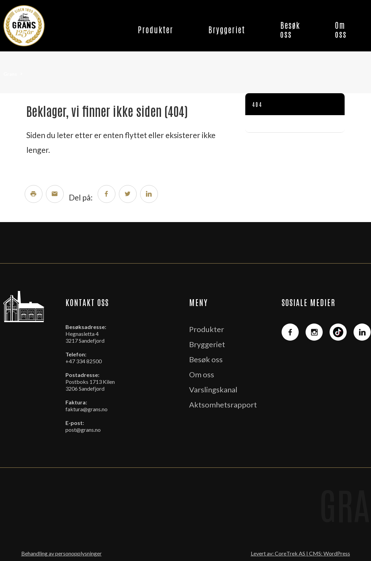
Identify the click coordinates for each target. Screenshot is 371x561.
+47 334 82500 (83, 361)
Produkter (155, 29)
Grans (10, 74)
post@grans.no (83, 429)
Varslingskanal (213, 389)
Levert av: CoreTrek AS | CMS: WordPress (300, 553)
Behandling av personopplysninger (61, 553)
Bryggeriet (226, 29)
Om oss (341, 29)
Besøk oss (290, 29)
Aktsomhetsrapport (223, 404)
